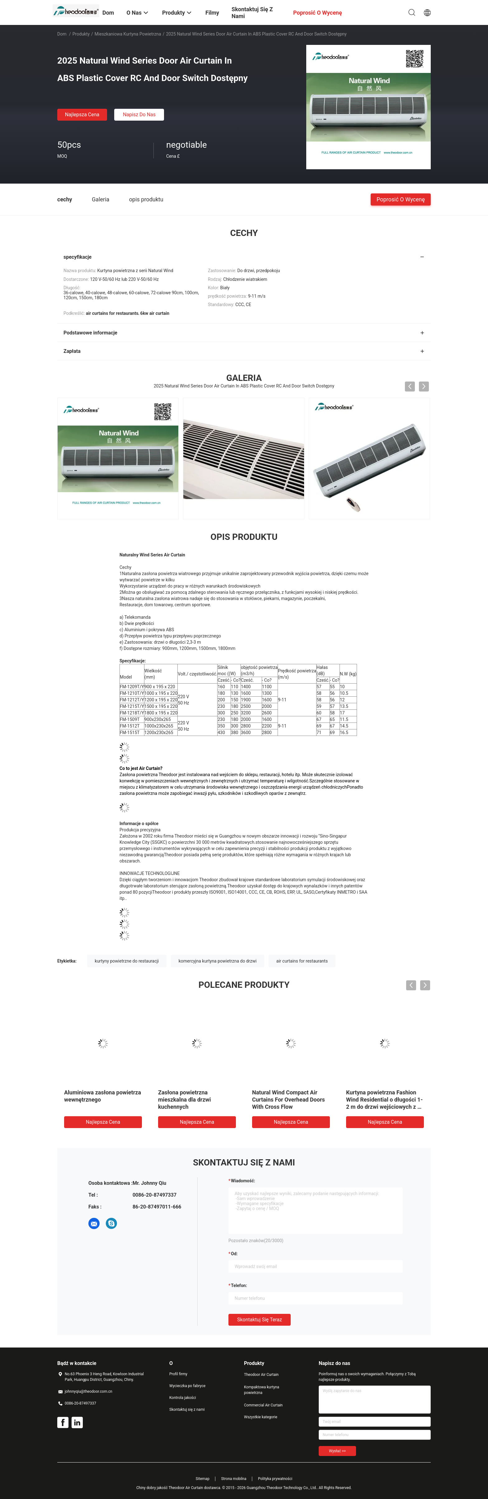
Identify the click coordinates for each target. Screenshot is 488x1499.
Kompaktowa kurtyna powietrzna (261, 1390)
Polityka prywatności (275, 1479)
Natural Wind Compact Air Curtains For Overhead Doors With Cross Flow (288, 1099)
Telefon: (239, 1285)
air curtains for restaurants (302, 960)
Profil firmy (178, 1374)
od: (234, 1253)
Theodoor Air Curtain (261, 1374)
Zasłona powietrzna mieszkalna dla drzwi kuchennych (184, 1099)
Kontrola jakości (182, 1398)
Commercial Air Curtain (263, 1405)
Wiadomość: (243, 1180)
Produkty (81, 33)
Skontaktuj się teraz (259, 1320)
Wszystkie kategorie (260, 1417)
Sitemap (202, 1479)
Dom (61, 33)
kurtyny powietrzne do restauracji (127, 960)
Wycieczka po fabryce (187, 1386)
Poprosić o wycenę (401, 199)
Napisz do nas (139, 115)
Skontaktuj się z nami (187, 1409)
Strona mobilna (233, 1479)
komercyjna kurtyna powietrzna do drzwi (218, 960)
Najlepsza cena (82, 115)
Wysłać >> (337, 1451)
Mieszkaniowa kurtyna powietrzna (128, 33)
